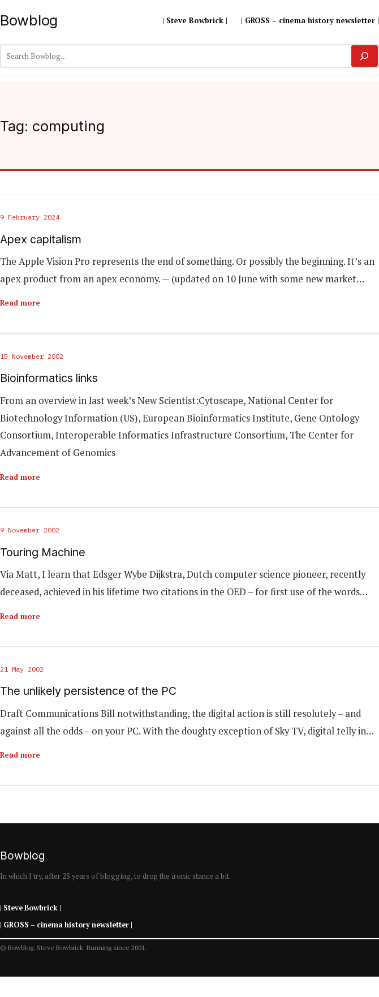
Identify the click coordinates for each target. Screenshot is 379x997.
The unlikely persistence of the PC (88, 691)
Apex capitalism (40, 239)
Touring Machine (42, 552)
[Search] (364, 56)
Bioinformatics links (49, 378)
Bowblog (29, 20)
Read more (20, 303)
